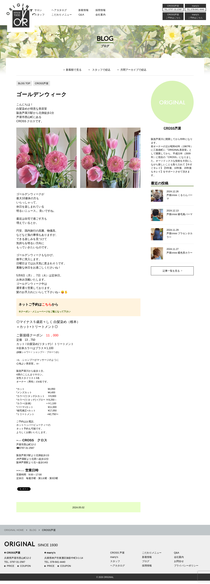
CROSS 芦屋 (117, 556)
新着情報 (147, 560)
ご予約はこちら (193, 20)
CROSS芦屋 (42, 84)
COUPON (25, 569)
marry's (51, 556)
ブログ (145, 564)
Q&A (88, 16)
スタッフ (40, 16)
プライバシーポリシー (186, 568)
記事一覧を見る (171, 272)
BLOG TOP (24, 84)
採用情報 (110, 11)
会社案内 (110, 16)
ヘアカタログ (63, 11)
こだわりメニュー (151, 556)
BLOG (33, 533)
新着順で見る (73, 70)
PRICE (10, 569)
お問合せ (179, 564)
